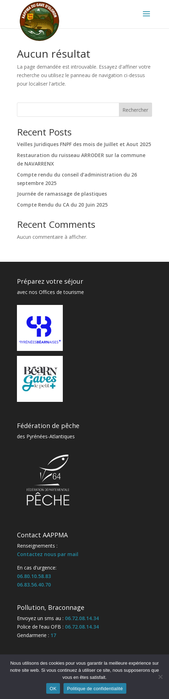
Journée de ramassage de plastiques (62, 193)
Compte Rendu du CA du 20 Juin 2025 (62, 204)
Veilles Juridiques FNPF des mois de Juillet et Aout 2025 (84, 144)
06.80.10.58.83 (34, 576)
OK (53, 688)
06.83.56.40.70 (34, 584)
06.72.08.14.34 (82, 618)
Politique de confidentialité (95, 688)
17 (53, 635)
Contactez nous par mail (47, 554)
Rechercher (135, 109)
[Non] (160, 676)
